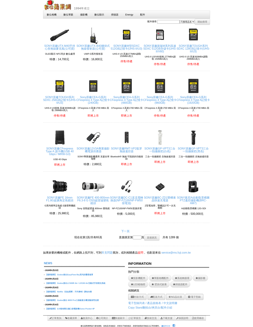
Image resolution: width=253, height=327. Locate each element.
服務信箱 (166, 326)
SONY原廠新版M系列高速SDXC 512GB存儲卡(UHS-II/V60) (159, 47)
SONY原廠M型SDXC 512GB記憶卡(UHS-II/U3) (126, 46)
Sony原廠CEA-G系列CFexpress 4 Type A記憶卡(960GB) (160, 98)
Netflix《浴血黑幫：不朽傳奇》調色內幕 (74, 292)
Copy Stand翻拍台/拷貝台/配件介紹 (150, 307)
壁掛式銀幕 (159, 284)
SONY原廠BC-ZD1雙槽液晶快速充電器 (160, 197)
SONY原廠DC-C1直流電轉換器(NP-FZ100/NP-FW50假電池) (126, 199)
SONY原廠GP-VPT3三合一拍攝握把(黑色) (193, 148)
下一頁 (125, 231)
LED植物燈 (138, 284)
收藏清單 (71, 318)
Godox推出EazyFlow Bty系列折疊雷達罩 (75, 275)
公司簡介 (102, 318)
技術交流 (151, 318)
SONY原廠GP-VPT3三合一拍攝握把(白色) (159, 148)
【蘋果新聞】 (51, 275)
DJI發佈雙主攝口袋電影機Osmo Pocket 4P (76, 309)
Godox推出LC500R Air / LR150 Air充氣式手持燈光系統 (81, 283)
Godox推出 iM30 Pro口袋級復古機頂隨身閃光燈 (78, 300)
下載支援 (166, 318)
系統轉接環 (182, 278)
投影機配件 (138, 278)
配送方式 (156, 297)
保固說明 (182, 318)
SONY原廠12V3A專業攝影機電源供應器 (93, 148)
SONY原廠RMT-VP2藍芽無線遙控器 (126, 148)
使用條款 (198, 318)
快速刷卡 (118, 318)
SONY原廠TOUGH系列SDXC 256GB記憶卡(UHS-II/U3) (59, 98)
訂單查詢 (55, 318)
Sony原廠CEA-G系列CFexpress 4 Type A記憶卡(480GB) (126, 98)
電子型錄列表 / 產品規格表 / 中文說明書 (152, 303)
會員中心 (87, 318)
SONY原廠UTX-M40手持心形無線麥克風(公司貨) (59, 46)
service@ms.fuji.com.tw (176, 252)
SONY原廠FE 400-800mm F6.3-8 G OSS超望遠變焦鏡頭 (93, 199)
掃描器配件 (180, 284)
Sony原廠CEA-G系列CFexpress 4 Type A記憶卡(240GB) (93, 98)
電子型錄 (194, 297)
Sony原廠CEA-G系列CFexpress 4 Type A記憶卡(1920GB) (193, 98)
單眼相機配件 (160, 278)
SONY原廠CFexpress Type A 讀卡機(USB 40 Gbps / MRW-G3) (60, 150)
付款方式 (137, 297)
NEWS (48, 263)
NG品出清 (175, 297)
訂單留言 (135, 318)
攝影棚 (200, 278)
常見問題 (107, 252)
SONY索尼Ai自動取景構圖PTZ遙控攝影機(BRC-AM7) (193, 199)
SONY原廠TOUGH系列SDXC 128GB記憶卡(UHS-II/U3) (193, 47)
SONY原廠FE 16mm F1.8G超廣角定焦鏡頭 (59, 197)
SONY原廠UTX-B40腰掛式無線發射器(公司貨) (93, 46)
